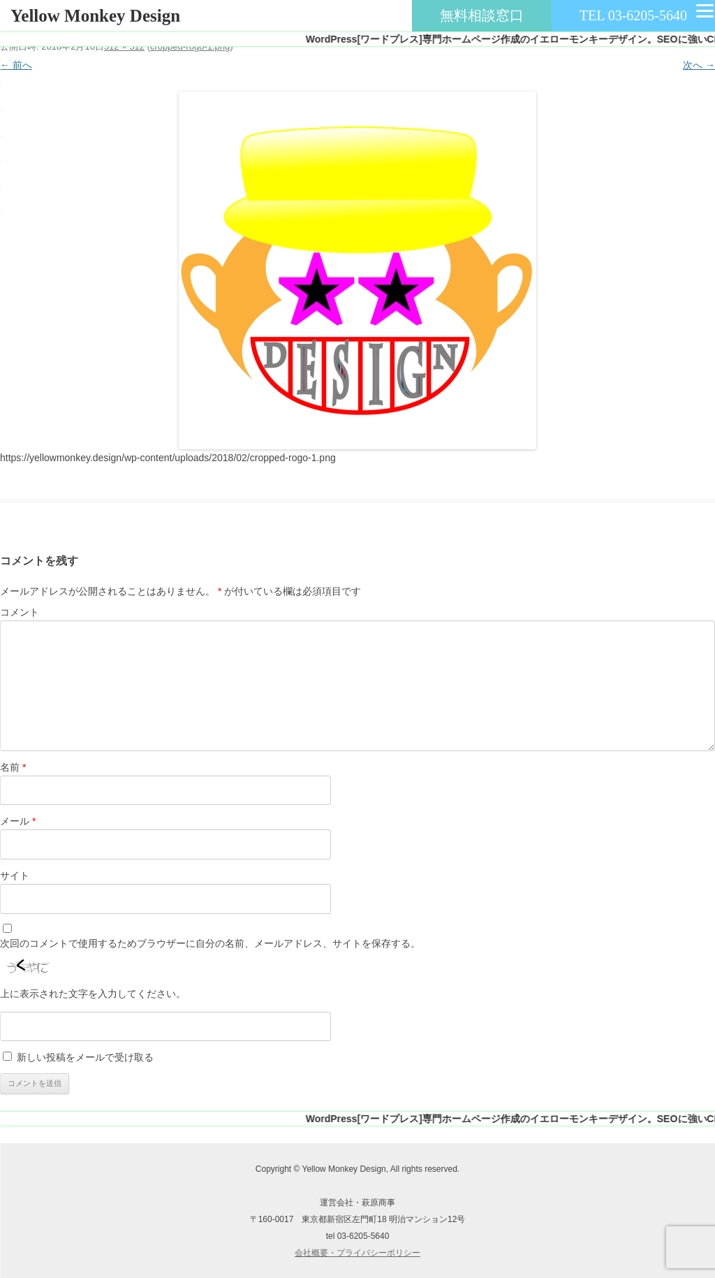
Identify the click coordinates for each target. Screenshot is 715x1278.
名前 (13, 767)
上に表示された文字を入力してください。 (93, 993)
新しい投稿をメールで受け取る (85, 1057)
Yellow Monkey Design (95, 15)
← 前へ (16, 65)
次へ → (699, 65)
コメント (19, 612)
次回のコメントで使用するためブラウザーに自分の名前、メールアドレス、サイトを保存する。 (210, 943)
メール (18, 821)
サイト (14, 875)
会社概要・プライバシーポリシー (357, 1253)
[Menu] (704, 10)
